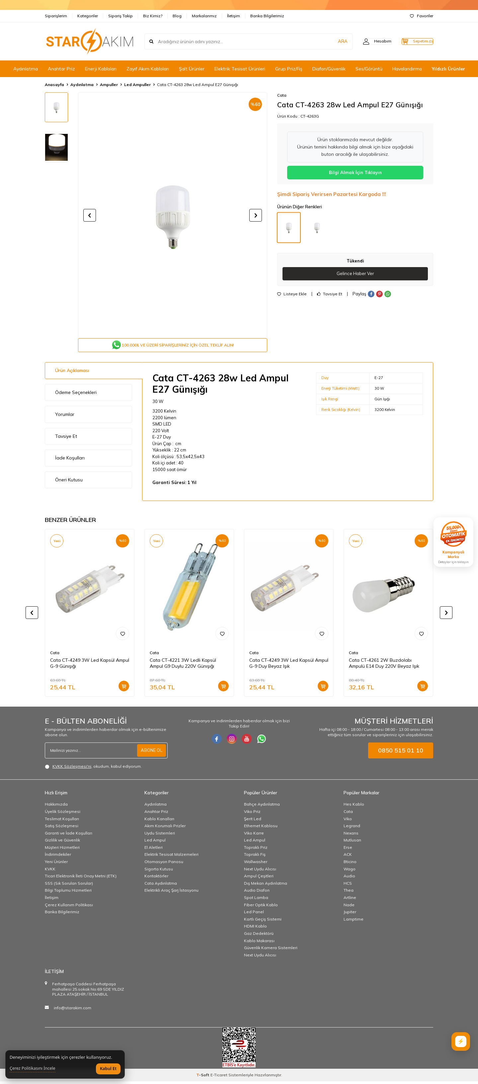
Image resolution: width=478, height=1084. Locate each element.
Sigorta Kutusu (158, 871)
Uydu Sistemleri (159, 835)
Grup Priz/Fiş (288, 69)
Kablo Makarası (259, 943)
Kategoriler (87, 15)
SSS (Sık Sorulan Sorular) (69, 885)
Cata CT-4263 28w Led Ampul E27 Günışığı (197, 84)
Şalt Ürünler (191, 69)
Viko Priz (252, 814)
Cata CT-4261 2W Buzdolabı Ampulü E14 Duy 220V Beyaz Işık (384, 666)
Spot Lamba (256, 900)
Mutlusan (352, 842)
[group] (172, 215)
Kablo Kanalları (159, 821)
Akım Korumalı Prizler (165, 828)
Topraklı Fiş (255, 856)
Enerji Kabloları (101, 69)
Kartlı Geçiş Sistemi (262, 921)
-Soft (203, 1077)
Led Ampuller (137, 84)
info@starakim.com (72, 1010)
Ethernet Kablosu (261, 828)
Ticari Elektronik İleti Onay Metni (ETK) (81, 878)
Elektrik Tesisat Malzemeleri (171, 856)
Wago (350, 871)
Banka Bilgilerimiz (267, 15)
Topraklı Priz (256, 849)
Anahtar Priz (61, 69)
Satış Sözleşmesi (61, 828)
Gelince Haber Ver (355, 274)
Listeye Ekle (292, 294)
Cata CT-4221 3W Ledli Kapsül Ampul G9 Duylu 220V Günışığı (183, 666)
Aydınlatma (25, 69)
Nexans (351, 835)
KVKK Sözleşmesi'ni (71, 768)
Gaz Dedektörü (259, 936)
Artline (350, 900)
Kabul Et (108, 1068)
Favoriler (421, 15)
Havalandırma (407, 69)
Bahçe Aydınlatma (262, 806)
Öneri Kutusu (69, 482)
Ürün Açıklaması (72, 373)
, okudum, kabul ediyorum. (93, 769)
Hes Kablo (354, 806)
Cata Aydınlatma (160, 885)
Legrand (352, 828)
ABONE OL (150, 753)
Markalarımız (204, 15)
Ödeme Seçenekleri (76, 395)
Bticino (350, 864)
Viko (348, 821)
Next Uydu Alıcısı (260, 871)
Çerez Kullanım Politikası (69, 907)
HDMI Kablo (255, 928)
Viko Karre (254, 835)
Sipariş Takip (120, 15)
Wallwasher (255, 864)
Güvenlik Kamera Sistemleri (270, 950)
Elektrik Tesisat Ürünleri (239, 69)
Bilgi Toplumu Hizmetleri (68, 892)
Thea (349, 892)
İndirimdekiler (58, 856)
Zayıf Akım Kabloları (147, 69)
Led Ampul (155, 842)
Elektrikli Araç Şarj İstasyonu (171, 892)
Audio (349, 878)
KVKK (50, 871)
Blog (177, 15)
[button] (89, 215)
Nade (349, 907)
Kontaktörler (156, 878)
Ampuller (109, 84)
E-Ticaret (218, 1077)
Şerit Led (252, 821)
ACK (348, 856)
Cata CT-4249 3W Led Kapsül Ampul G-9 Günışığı (89, 666)
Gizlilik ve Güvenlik (62, 842)
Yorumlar (64, 417)
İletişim (233, 15)
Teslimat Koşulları (62, 821)
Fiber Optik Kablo (261, 907)
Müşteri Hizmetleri (62, 849)
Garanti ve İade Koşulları (68, 835)
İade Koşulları (70, 460)
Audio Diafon (257, 892)
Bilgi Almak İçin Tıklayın (355, 172)
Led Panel (254, 914)
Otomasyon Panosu (163, 864)
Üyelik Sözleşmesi (62, 814)
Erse (348, 849)
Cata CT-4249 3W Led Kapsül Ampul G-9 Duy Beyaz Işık (288, 666)
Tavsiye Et (329, 294)
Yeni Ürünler (56, 864)
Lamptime (353, 921)
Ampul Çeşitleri (259, 878)
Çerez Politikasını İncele (32, 1068)
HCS (348, 885)
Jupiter (350, 914)
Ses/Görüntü (369, 69)
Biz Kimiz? (152, 15)
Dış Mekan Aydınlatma (265, 885)
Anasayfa (54, 84)
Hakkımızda (56, 806)
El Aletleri (153, 849)
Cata (281, 95)
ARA (329, 41)
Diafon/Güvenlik (329, 69)
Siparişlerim (56, 15)
